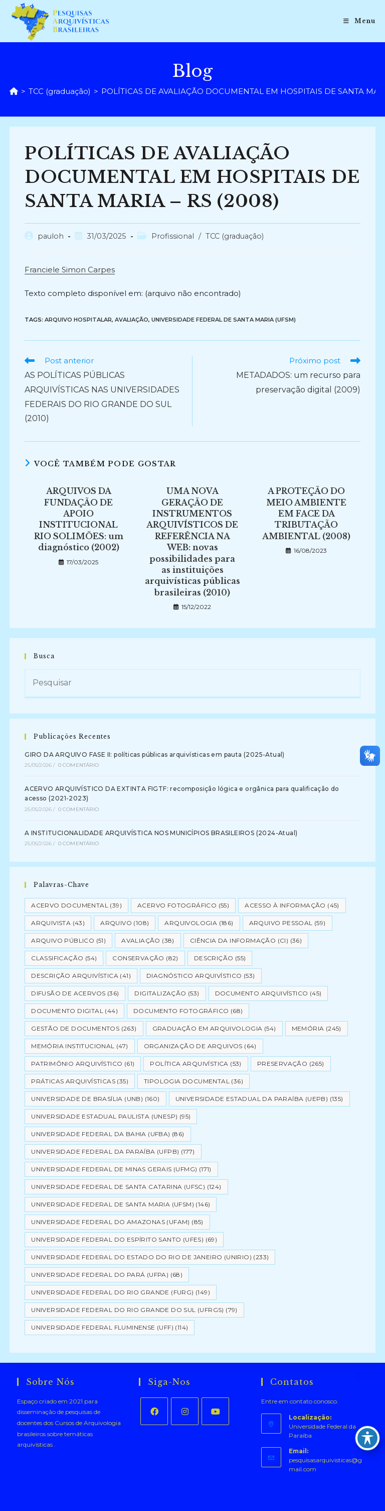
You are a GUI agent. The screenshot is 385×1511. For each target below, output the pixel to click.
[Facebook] (154, 1411)
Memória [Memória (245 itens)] (316, 1028)
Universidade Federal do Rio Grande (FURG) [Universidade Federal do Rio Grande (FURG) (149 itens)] (120, 1292)
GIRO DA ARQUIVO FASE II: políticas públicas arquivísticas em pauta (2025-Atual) (155, 754)
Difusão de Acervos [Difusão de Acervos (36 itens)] (75, 993)
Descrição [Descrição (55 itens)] (220, 958)
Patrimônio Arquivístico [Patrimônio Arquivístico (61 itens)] (82, 1063)
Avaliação (131, 319)
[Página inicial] (14, 91)
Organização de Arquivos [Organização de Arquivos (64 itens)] (200, 1046)
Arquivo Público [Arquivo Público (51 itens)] (68, 940)
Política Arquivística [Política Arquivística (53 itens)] (195, 1063)
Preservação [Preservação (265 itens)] (290, 1063)
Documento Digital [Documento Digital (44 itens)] (74, 1011)
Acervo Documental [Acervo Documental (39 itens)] (76, 905)
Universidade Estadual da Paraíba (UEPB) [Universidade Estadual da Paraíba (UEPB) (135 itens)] (259, 1098)
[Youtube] (215, 1411)
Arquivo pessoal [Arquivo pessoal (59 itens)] (287, 923)
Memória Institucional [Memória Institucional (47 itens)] (79, 1046)
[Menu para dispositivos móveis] (359, 21)
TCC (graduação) (235, 236)
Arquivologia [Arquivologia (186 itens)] (198, 923)
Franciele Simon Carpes (70, 269)
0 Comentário (78, 765)
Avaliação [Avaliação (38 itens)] (147, 940)
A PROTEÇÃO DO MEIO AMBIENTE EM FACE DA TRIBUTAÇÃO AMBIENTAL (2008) (306, 513)
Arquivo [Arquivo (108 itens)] (124, 923)
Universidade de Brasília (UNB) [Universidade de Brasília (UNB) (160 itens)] (95, 1098)
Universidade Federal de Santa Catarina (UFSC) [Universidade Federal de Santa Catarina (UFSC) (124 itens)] (126, 1186)
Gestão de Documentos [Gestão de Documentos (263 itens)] (83, 1028)
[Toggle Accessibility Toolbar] (367, 1438)
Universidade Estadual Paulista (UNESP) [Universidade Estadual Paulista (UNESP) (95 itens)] (110, 1116)
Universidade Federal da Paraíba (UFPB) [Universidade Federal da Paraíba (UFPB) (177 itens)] (113, 1151)
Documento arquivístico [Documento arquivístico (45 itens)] (268, 993)
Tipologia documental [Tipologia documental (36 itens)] (193, 1081)
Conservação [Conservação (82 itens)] (145, 958)
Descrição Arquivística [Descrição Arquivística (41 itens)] (81, 975)
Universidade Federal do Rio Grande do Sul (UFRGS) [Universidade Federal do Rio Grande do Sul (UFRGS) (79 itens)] (134, 1310)
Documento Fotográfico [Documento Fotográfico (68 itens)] (188, 1011)
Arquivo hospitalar (78, 319)
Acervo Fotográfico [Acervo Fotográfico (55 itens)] (183, 905)
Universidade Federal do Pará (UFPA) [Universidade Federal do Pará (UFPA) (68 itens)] (106, 1274)
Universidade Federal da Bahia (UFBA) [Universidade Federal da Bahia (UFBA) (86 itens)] (107, 1134)
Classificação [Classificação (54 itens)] (64, 958)
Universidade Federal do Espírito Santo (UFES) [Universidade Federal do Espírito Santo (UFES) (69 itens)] (124, 1239)
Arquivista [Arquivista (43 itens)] (58, 923)
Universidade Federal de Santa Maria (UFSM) (223, 319)
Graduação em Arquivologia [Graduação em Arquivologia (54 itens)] (214, 1028)
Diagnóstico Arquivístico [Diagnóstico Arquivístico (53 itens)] (200, 975)
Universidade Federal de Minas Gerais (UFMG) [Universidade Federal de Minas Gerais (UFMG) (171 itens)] (121, 1169)
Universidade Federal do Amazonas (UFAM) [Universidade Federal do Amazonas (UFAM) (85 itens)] (117, 1222)
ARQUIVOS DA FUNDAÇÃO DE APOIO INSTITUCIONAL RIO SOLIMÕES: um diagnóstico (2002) (78, 519)
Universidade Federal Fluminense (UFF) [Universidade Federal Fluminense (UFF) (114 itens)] (109, 1327)
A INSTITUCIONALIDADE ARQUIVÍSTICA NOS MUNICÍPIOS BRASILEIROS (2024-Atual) (161, 833)
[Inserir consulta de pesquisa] (192, 683)
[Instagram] (185, 1411)
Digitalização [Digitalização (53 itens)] (166, 993)
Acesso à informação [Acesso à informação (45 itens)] (292, 905)
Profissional (172, 236)
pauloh (51, 236)
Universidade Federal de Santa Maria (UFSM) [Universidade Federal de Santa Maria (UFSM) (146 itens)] (120, 1204)
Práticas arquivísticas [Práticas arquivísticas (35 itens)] (79, 1081)
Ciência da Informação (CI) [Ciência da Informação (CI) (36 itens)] (246, 940)
